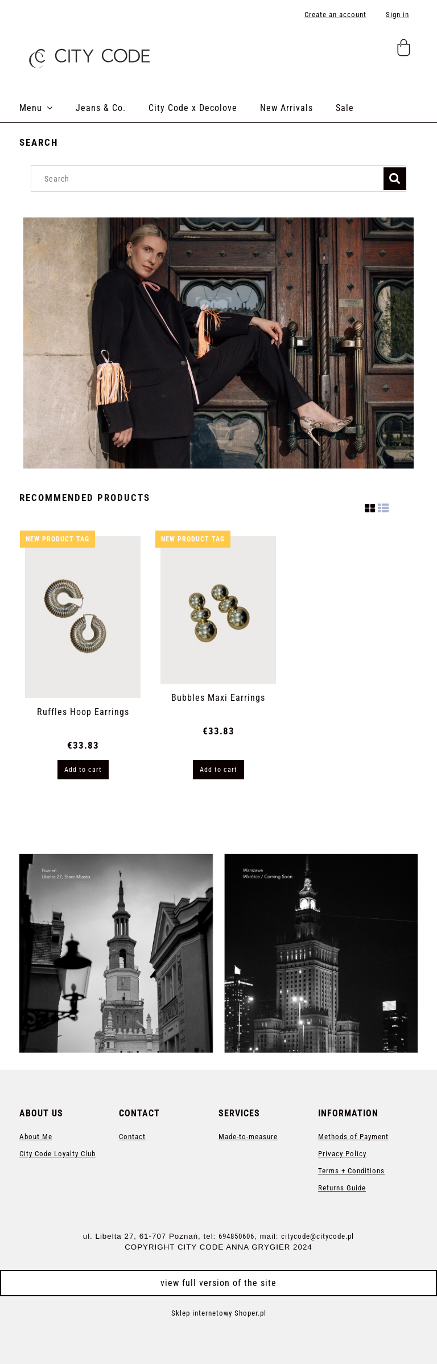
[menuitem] (47, 108)
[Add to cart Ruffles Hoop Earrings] (83, 769)
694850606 (236, 1236)
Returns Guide (342, 1188)
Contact (132, 1136)
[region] (218, 343)
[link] (218, 953)
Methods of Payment (353, 1136)
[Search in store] (210, 178)
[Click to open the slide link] (218, 343)
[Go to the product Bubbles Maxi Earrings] (218, 609)
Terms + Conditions (351, 1170)
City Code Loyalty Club (57, 1153)
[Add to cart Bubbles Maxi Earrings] (218, 769)
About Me (35, 1136)
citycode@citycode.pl (317, 1236)
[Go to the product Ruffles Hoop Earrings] (83, 616)
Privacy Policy (342, 1153)
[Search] (395, 178)
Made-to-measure (248, 1136)
